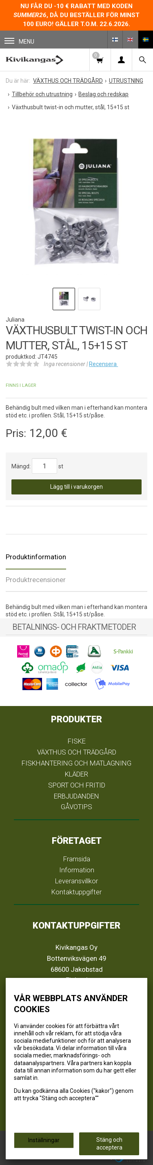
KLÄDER (76, 774)
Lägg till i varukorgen (76, 486)
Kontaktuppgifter (76, 892)
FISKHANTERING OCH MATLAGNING (76, 763)
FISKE (77, 741)
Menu (19, 41)
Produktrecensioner (36, 580)
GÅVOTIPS (76, 807)
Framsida (76, 859)
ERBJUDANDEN (76, 796)
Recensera (103, 364)
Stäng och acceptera (109, 1143)
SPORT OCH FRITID (76, 785)
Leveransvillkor (76, 881)
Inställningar (44, 1140)
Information (76, 870)
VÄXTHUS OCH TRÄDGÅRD (76, 752)
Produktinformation (36, 557)
